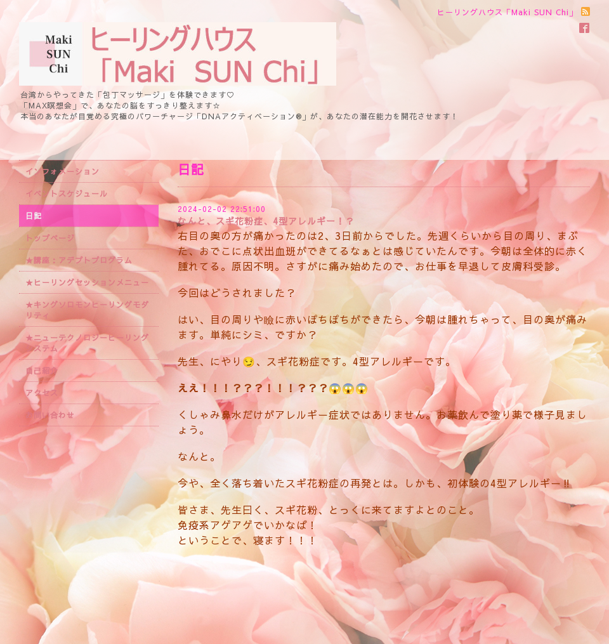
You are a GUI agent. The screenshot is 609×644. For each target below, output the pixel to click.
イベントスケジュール (66, 193)
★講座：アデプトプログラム (79, 260)
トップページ (50, 238)
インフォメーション (62, 171)
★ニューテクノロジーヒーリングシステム (87, 342)
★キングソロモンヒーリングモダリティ (87, 309)
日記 (33, 216)
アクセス (41, 393)
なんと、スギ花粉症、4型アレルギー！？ (266, 220)
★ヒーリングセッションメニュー (87, 282)
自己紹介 (41, 370)
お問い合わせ (50, 415)
